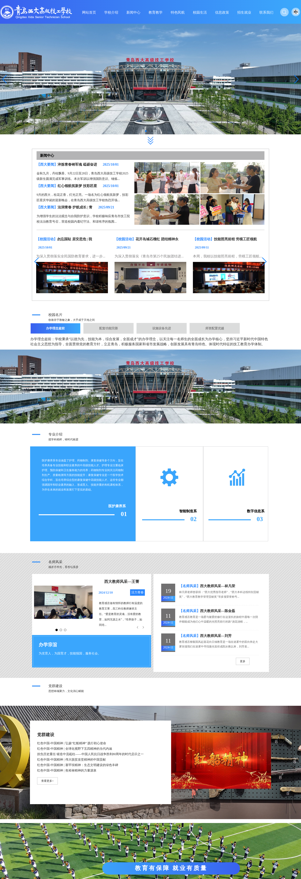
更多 (242, 661)
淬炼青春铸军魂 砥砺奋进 (77, 164)
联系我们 (266, 12)
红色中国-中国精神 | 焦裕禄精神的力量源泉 (66, 770)
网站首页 (89, 12)
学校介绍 (111, 12)
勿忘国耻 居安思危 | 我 (74, 239)
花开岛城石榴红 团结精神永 (157, 239)
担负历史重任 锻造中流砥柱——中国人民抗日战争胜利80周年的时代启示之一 (90, 754)
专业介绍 (55, 434)
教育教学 (156, 12)
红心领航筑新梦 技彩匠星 (77, 186)
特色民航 (178, 12)
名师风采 (55, 562)
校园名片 (55, 315)
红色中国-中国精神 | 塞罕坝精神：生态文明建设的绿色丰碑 (77, 765)
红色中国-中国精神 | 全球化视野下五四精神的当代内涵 (74, 748)
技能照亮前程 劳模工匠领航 (235, 239)
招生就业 (244, 12)
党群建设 (55, 686)
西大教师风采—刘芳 (216, 636)
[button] (296, 79)
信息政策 (222, 12)
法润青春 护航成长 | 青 (75, 207)
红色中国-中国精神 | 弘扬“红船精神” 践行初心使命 (71, 743)
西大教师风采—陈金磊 (217, 611)
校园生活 (200, 12)
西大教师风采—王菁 (121, 581)
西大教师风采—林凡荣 (217, 586)
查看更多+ (47, 780)
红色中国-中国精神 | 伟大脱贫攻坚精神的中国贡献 (71, 759)
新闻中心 (133, 12)
